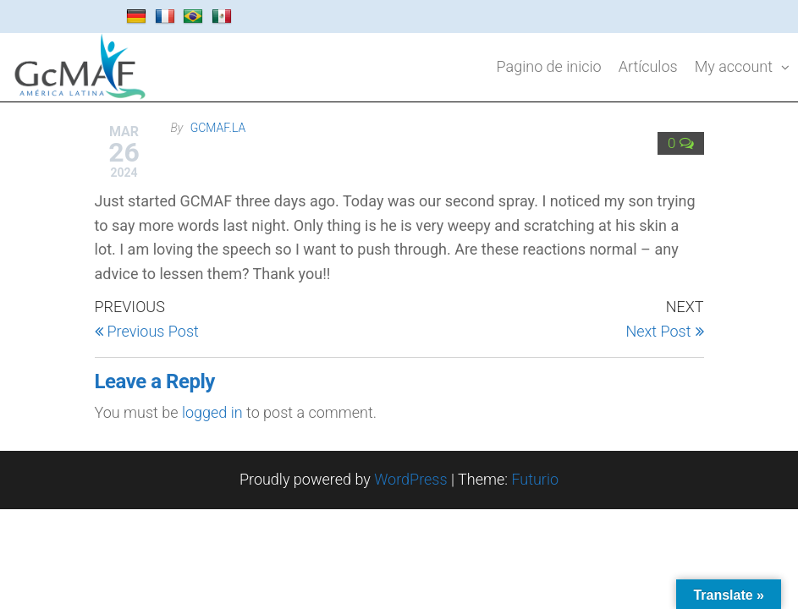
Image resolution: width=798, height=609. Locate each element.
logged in (212, 412)
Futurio (535, 479)
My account (734, 66)
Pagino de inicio (549, 66)
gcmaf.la (218, 127)
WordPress (410, 479)
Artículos (648, 66)
